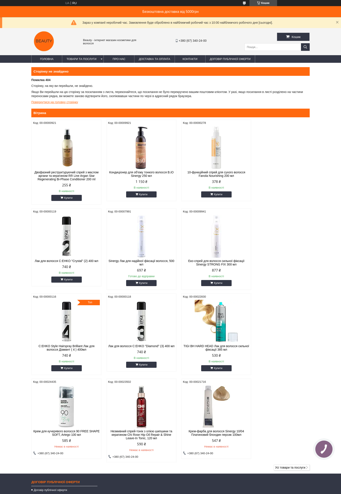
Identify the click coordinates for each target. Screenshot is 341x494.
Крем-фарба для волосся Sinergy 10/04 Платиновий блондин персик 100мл (276, 351)
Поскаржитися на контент (158, 489)
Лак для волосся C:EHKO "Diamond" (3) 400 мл (276, 266)
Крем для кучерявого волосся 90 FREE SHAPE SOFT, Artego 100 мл (135, 351)
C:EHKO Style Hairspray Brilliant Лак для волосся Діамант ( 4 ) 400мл (206, 266)
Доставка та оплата (154, 59)
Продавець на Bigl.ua (170, 485)
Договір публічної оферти (230, 59)
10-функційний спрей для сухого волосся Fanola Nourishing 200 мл (206, 174)
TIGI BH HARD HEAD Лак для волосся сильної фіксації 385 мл (64, 351)
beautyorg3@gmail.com (193, 436)
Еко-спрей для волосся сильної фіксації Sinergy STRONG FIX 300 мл (135, 266)
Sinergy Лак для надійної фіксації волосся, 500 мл (64, 266)
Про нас (119, 59)
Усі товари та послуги (290, 386)
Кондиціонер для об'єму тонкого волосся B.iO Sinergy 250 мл (135, 174)
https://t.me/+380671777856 (196, 442)
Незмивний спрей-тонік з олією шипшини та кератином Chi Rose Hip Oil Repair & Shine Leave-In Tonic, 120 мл (206, 353)
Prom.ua (191, 482)
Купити (66, 201)
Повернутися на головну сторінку (54, 102)
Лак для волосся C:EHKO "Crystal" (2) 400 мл (276, 174)
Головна (46, 59)
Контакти (190, 59)
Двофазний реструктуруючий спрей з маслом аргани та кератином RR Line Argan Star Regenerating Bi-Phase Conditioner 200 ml (64, 177)
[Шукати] (305, 47)
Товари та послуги (81, 59)
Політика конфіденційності (192, 489)
